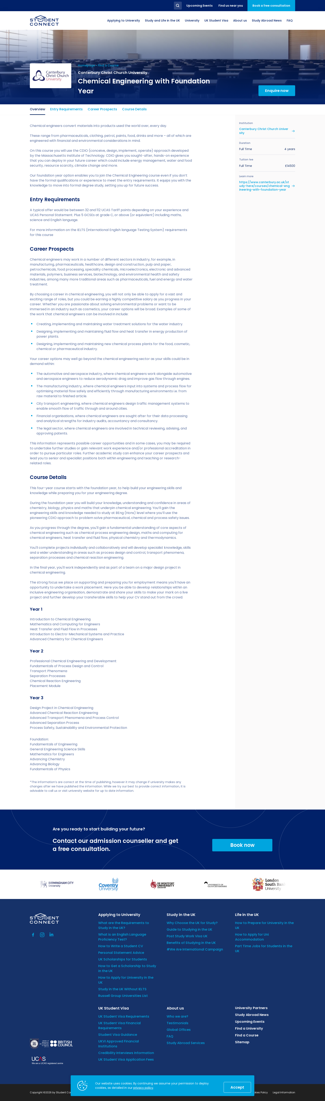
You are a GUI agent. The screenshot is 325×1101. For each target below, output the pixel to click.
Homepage (86, 65)
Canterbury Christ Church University (263, 131)
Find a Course (108, 65)
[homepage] (44, 20)
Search (178, 6)
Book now (242, 845)
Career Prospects (102, 109)
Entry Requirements (66, 109)
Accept (237, 1087)
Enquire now (277, 90)
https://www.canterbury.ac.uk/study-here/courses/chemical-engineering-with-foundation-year (264, 186)
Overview (37, 109)
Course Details (134, 109)
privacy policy (143, 1088)
